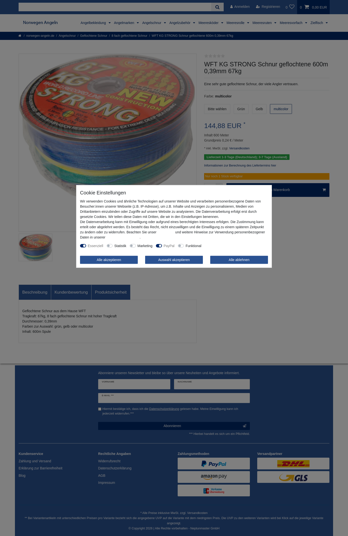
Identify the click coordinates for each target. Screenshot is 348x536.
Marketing (145, 246)
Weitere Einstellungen (221, 246)
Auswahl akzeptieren (174, 260)
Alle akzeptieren (109, 260)
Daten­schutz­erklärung (122, 237)
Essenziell (95, 246)
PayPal (169, 246)
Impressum (165, 232)
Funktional (193, 246)
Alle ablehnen (239, 260)
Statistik (120, 246)
